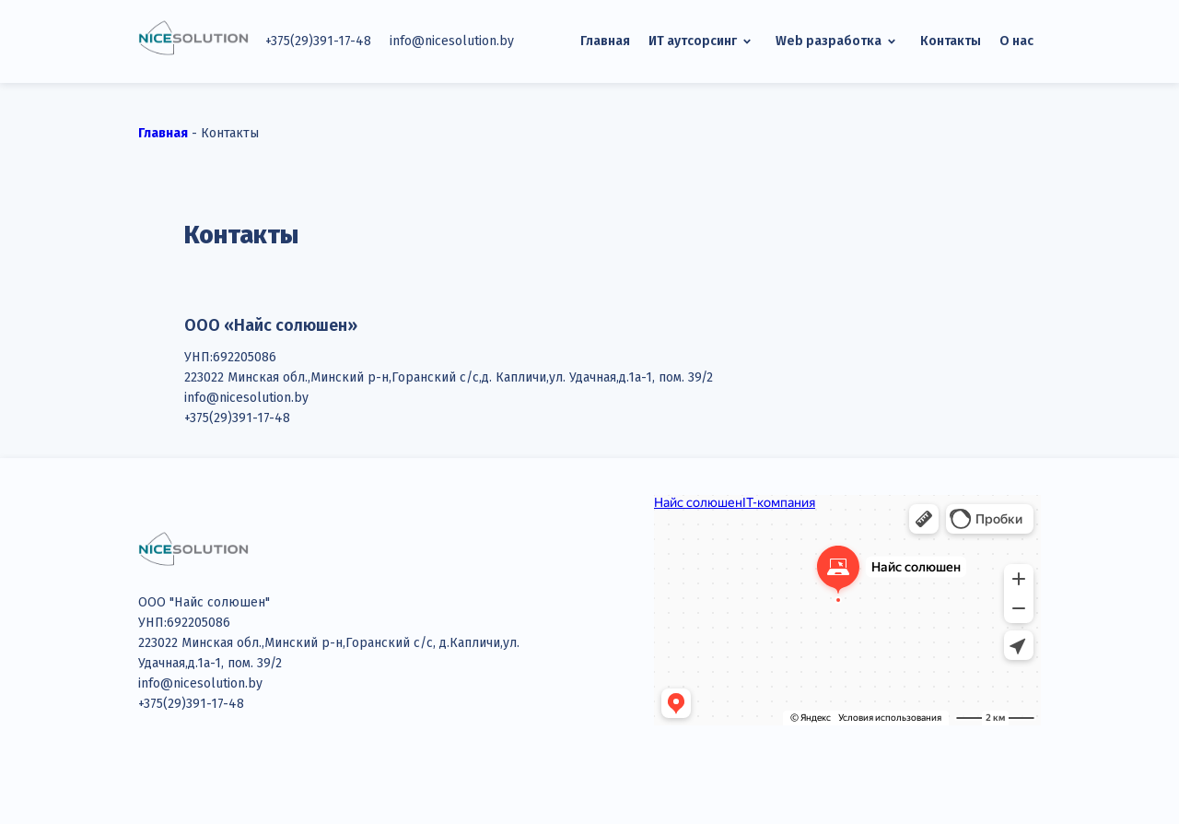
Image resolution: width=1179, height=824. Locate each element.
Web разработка (839, 41)
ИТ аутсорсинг (702, 41)
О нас (1016, 41)
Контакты (950, 41)
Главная (605, 41)
